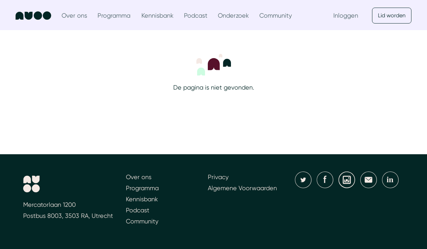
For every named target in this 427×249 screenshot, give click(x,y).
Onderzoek (233, 15)
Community (275, 15)
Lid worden (392, 15)
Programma (114, 15)
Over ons (74, 15)
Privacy (218, 177)
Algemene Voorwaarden (242, 188)
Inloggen (345, 15)
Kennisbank (157, 15)
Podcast (195, 15)
